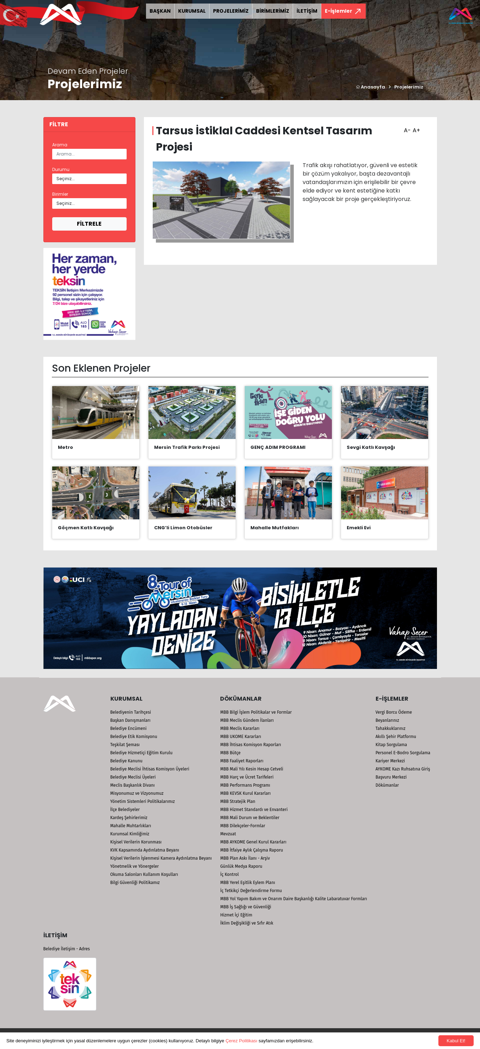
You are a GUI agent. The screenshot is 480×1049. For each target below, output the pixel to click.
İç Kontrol (229, 874)
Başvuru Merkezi (391, 777)
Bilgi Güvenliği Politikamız (135, 882)
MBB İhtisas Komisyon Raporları (250, 744)
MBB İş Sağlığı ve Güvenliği (245, 906)
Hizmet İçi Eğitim (236, 915)
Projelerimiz (408, 87)
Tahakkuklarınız (391, 728)
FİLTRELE (89, 224)
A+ (415, 128)
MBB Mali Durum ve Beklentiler (249, 817)
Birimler (60, 194)
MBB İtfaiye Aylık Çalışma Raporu (251, 850)
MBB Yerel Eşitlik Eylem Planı (247, 882)
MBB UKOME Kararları (240, 736)
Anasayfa (370, 87)
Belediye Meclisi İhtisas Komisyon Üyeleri (149, 769)
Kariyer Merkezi (390, 760)
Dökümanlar (387, 785)
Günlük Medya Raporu (241, 866)
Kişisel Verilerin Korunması (136, 842)
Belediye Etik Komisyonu (133, 736)
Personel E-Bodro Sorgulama (403, 752)
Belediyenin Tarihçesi (130, 712)
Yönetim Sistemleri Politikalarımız (142, 801)
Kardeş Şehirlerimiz (128, 817)
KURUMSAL (192, 10)
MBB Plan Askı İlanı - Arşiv (245, 858)
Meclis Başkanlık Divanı (132, 785)
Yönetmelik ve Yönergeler (134, 866)
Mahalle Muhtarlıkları (130, 825)
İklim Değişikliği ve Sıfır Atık (246, 923)
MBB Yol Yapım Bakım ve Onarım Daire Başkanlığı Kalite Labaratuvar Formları (293, 898)
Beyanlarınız (387, 720)
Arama (59, 145)
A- (406, 128)
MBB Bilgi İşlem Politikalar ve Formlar (256, 712)
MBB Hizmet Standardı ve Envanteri (253, 809)
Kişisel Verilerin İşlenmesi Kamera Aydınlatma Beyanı (161, 858)
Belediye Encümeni (128, 728)
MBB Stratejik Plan (237, 801)
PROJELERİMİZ (231, 10)
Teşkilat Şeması (125, 744)
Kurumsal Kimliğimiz (130, 833)
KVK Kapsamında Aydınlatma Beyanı (144, 850)
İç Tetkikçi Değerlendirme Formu (251, 890)
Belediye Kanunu (126, 760)
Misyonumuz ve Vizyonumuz (137, 793)
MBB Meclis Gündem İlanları (247, 720)
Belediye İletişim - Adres (66, 948)
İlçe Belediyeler (125, 809)
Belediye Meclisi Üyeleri (133, 777)
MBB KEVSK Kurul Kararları (245, 793)
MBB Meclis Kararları (239, 728)
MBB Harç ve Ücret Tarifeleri (246, 777)
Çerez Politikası (241, 1040)
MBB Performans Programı (245, 785)
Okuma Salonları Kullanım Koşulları (144, 874)
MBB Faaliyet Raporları (241, 760)
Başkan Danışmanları (130, 720)
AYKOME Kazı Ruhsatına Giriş (403, 769)
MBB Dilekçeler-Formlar (242, 825)
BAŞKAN (160, 10)
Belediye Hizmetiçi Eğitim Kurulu (141, 752)
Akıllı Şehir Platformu (396, 736)
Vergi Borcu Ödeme (394, 712)
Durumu (60, 169)
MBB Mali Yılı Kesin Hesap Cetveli (251, 769)
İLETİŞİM (307, 10)
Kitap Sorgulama (391, 744)
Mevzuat (228, 833)
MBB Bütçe (230, 752)
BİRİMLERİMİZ (272, 10)
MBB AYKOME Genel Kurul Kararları (253, 842)
